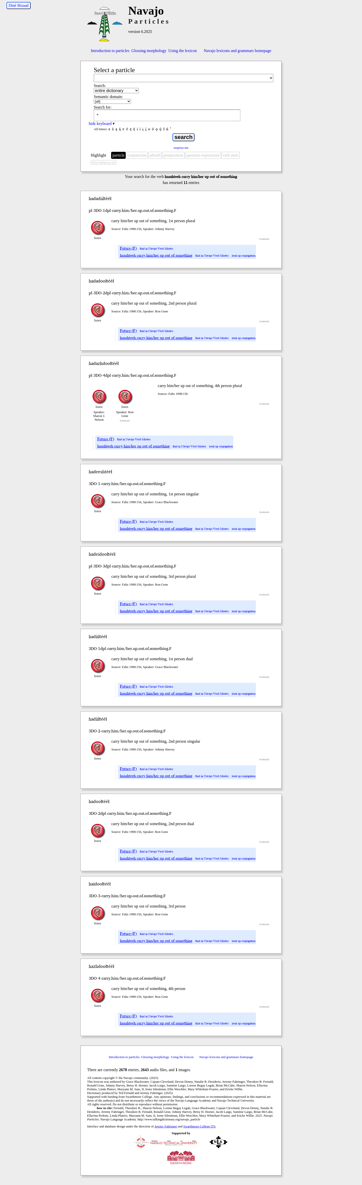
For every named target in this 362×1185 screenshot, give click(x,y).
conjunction (137, 155)
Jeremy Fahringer (166, 1126)
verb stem (231, 155)
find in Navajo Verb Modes (156, 248)
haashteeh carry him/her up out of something (156, 255)
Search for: (103, 107)
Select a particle (114, 70)
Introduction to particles (110, 51)
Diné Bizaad (19, 5)
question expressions (203, 155)
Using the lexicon (182, 51)
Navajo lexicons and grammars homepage (235, 51)
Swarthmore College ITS (199, 1126)
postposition (173, 155)
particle (118, 155)
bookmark (264, 239)
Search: (100, 85)
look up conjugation (243, 255)
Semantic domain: (108, 96)
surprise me (180, 148)
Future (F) (128, 248)
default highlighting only (103, 162)
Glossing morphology (148, 51)
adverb (155, 155)
